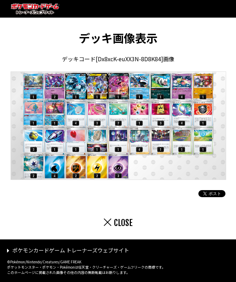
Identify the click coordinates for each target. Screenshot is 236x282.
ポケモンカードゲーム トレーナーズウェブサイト (70, 250)
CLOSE (123, 223)
